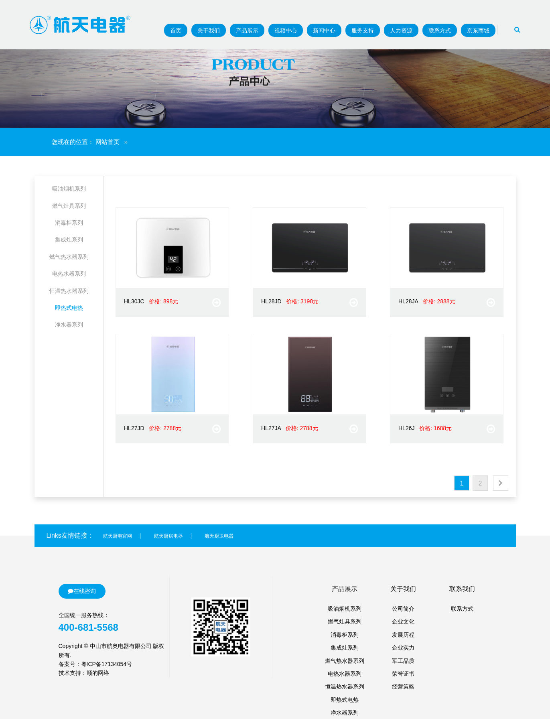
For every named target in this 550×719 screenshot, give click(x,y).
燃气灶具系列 (69, 206)
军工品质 (403, 661)
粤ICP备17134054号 (106, 664)
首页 (175, 30)
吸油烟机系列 (69, 188)
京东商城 (478, 30)
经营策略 (403, 686)
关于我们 (208, 30)
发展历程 (403, 635)
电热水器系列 (69, 273)
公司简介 (403, 608)
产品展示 (247, 30)
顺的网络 (98, 673)
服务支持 (362, 30)
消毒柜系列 (69, 222)
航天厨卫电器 (219, 536)
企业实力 (403, 647)
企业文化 (403, 621)
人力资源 (401, 30)
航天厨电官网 (117, 536)
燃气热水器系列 (69, 257)
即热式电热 (69, 308)
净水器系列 (69, 324)
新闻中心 (324, 30)
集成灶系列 (69, 239)
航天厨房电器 (168, 536)
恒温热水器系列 (69, 291)
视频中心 (285, 30)
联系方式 (439, 30)
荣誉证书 (403, 673)
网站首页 (107, 141)
